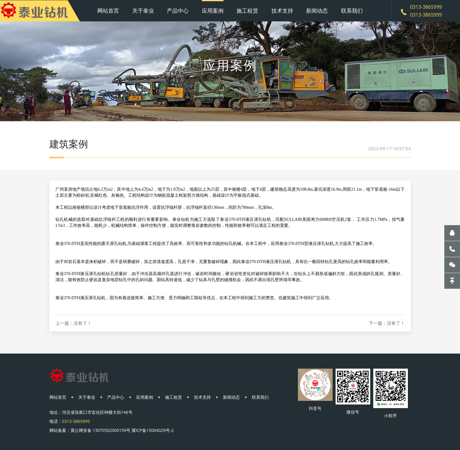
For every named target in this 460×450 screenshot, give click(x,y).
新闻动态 (317, 10)
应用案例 (213, 10)
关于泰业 (143, 10)
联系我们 (352, 10)
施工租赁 (247, 10)
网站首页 (108, 10)
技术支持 (282, 10)
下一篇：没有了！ (387, 330)
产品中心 (178, 10)
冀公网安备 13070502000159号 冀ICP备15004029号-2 (122, 430)
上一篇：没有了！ (73, 330)
